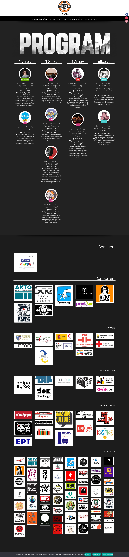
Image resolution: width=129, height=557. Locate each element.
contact (71, 17)
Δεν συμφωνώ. (96, 554)
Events (65, 19)
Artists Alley (51, 19)
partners (60, 17)
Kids (95, 19)
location (54, 17)
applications (46, 17)
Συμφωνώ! (87, 554)
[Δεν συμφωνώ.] (127, 554)
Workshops (79, 19)
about (65, 17)
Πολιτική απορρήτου (108, 554)
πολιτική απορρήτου (80, 17)
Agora (59, 19)
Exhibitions (42, 19)
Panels (72, 19)
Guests (34, 19)
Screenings (88, 19)
